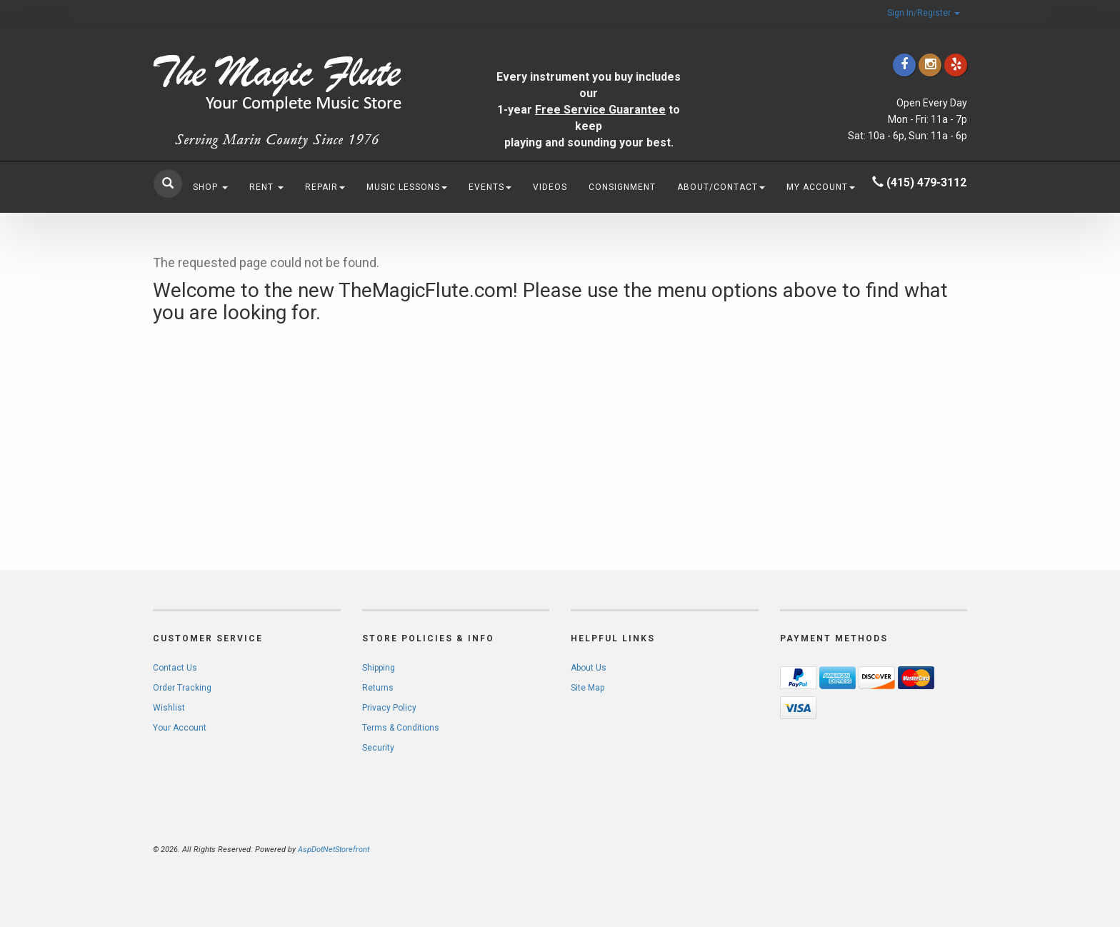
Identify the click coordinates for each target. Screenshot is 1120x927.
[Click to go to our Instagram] (930, 64)
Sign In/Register (923, 13)
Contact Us (175, 668)
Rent (266, 187)
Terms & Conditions (400, 728)
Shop (210, 187)
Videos (550, 187)
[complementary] (1016, 848)
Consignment (622, 187)
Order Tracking (182, 688)
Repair (325, 187)
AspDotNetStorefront (333, 849)
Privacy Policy (389, 708)
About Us (588, 668)
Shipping (378, 668)
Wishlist (169, 708)
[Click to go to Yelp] (955, 64)
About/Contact (721, 187)
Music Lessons (406, 187)
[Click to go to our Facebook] (904, 64)
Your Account (179, 728)
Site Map (587, 688)
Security (378, 748)
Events (490, 187)
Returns (378, 688)
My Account (820, 187)
